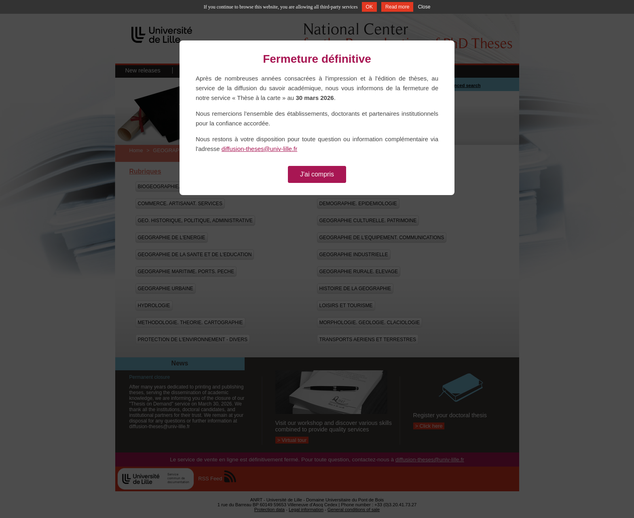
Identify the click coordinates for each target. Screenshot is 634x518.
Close (424, 7)
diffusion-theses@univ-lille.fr (260, 148)
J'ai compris (317, 174)
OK (369, 7)
